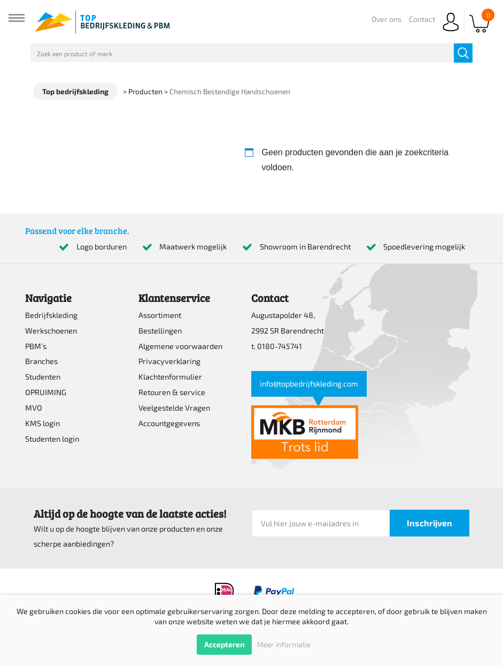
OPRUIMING (45, 392)
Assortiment (159, 315)
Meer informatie (284, 644)
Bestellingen (160, 330)
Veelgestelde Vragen (174, 407)
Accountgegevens (169, 423)
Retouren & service (171, 392)
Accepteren (224, 644)
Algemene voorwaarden (180, 346)
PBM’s (36, 346)
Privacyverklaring (169, 361)
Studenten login (52, 438)
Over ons (386, 19)
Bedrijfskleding (51, 315)
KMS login (42, 423)
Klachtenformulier (170, 376)
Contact (422, 19)
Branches (41, 361)
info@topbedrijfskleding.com (309, 383)
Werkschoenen (51, 330)
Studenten (42, 376)
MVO (33, 407)
